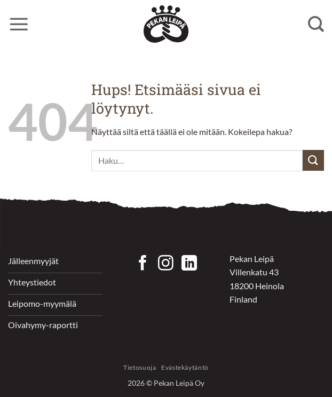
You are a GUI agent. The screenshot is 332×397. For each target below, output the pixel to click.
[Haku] (316, 24)
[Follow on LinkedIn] (189, 264)
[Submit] (313, 160)
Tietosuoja (139, 367)
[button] (18, 24)
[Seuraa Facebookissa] (143, 264)
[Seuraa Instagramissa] (165, 264)
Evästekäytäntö (185, 367)
